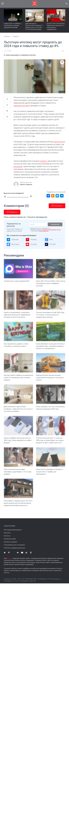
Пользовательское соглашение (14, 553)
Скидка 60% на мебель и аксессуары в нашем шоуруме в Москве (12, 25)
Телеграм (12, 239)
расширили (18, 166)
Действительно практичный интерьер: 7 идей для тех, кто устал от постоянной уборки (34, 26)
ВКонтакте (13, 244)
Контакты (7, 544)
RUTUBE (50, 244)
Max (49, 239)
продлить (44, 161)
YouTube (31, 244)
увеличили (58, 142)
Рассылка (7, 540)
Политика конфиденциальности (14, 556)
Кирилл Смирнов (26, 184)
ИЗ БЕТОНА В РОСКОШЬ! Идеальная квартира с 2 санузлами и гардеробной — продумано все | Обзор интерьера (56, 28)
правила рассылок (43, 231)
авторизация (17, 537)
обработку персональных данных (51, 229)
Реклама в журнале (10, 550)
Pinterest (31, 239)
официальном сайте (22, 106)
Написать (58, 206)
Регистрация (8, 537)
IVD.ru (9, 566)
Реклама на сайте (10, 547)
